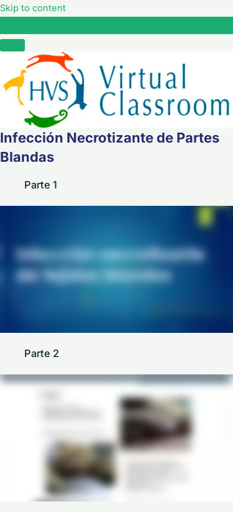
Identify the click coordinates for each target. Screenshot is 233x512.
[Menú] (12, 45)
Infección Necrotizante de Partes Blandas (117, 24)
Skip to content (33, 8)
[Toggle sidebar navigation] (12, 28)
